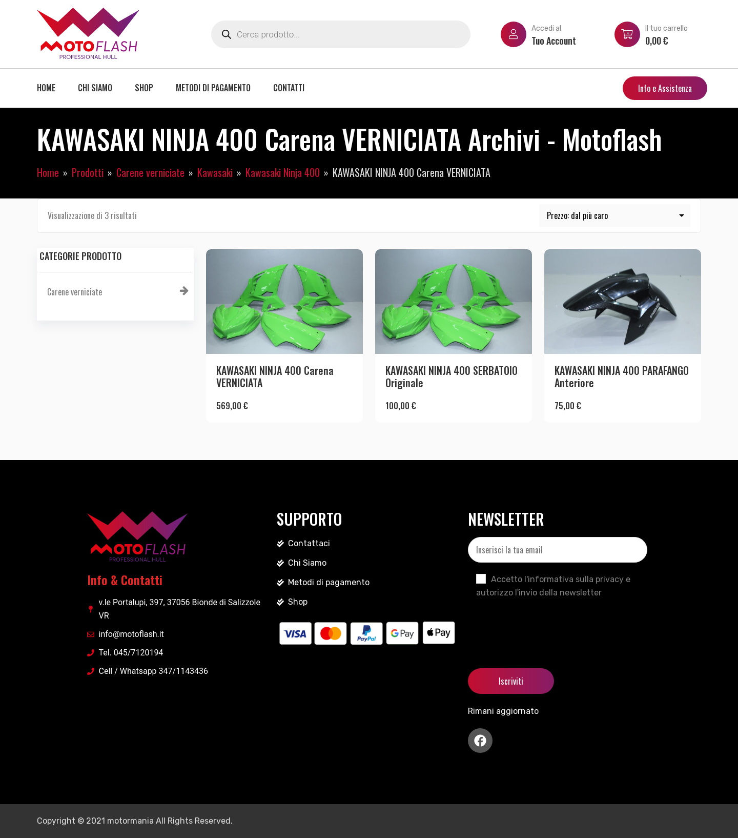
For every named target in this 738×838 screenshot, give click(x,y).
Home (46, 88)
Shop (144, 88)
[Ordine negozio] (615, 215)
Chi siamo (95, 88)
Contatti (288, 88)
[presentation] (546, 625)
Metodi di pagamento (213, 88)
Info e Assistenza (665, 88)
